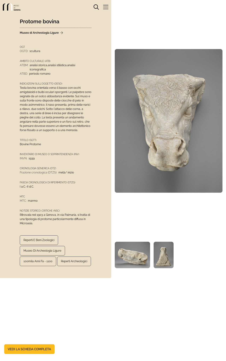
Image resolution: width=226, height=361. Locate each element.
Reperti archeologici (74, 261)
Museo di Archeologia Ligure (42, 250)
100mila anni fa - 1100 (37, 261)
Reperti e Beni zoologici (38, 240)
